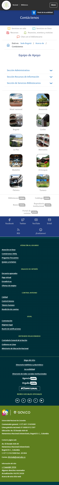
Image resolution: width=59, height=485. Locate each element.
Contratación (7, 321)
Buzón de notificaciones (11, 329)
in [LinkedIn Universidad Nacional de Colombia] (17, 401)
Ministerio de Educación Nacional (15, 349)
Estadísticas (7, 282)
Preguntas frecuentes (10, 258)
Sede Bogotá (25, 43)
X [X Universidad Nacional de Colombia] (23, 401)
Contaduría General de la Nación (14, 340)
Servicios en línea (44, 28)
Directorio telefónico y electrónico (29, 365)
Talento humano (8, 305)
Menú (53, 5)
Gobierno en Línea (9, 345)
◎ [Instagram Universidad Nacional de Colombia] (29, 401)
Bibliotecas (24, 5)
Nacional (15, 5)
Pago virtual (6, 278)
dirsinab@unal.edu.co (16, 457)
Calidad (5, 297)
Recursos (14, 33)
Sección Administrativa (18, 70)
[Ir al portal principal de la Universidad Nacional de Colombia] (6, 5)
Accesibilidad (29, 369)
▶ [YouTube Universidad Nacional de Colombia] (41, 401)
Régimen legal (7, 325)
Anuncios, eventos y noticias (40, 33)
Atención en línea (8, 250)
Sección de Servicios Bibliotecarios (24, 83)
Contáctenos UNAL (9, 254)
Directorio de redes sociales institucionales (29, 374)
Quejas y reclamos (9, 262)
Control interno (8, 301)
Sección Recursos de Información (23, 77)
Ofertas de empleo (9, 286)
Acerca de (40, 43)
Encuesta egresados (9, 274)
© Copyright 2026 (9, 467)
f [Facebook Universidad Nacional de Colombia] (35, 401)
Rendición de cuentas (10, 309)
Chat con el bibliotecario (31, 37)
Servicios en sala (19, 28)
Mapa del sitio (29, 360)
